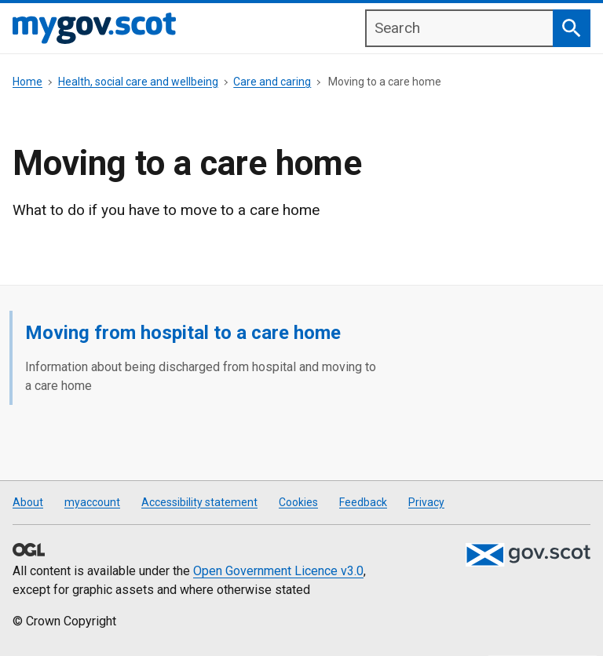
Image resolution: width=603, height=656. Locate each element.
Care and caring (272, 81)
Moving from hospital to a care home (183, 333)
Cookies (298, 502)
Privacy (426, 502)
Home (27, 81)
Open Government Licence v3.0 (278, 570)
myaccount (92, 502)
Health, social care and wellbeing (138, 81)
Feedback (363, 502)
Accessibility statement (199, 502)
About (28, 502)
